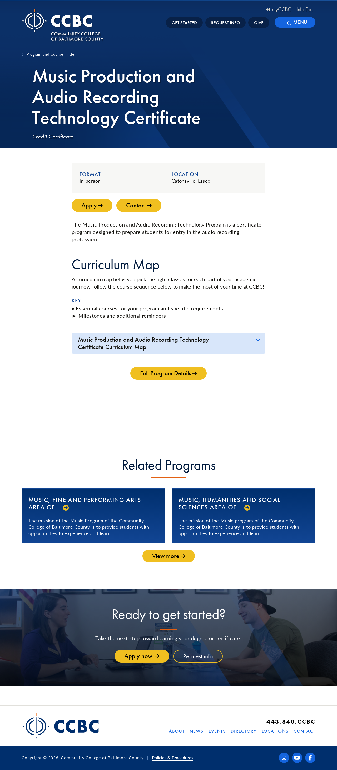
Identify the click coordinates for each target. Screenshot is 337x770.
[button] (295, 22)
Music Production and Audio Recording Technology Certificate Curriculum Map (143, 343)
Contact (304, 731)
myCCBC (278, 9)
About (177, 731)
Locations (275, 731)
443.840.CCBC (290, 721)
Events (217, 731)
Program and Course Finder (51, 54)
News (196, 731)
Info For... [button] (305, 9)
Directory (243, 731)
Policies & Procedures (172, 757)
